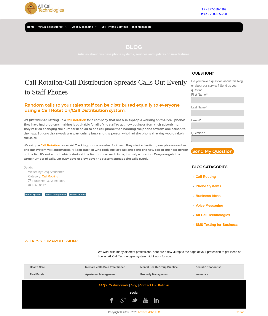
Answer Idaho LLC (149, 312)
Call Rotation (76, 120)
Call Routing (50, 176)
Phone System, (33, 194)
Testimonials (118, 285)
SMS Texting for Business (217, 225)
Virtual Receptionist (55, 194)
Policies (164, 285)
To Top (240, 312)
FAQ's (103, 285)
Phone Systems (208, 186)
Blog (133, 285)
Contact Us (147, 285)
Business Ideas (208, 196)
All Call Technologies (213, 215)
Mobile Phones (78, 194)
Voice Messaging (209, 205)
